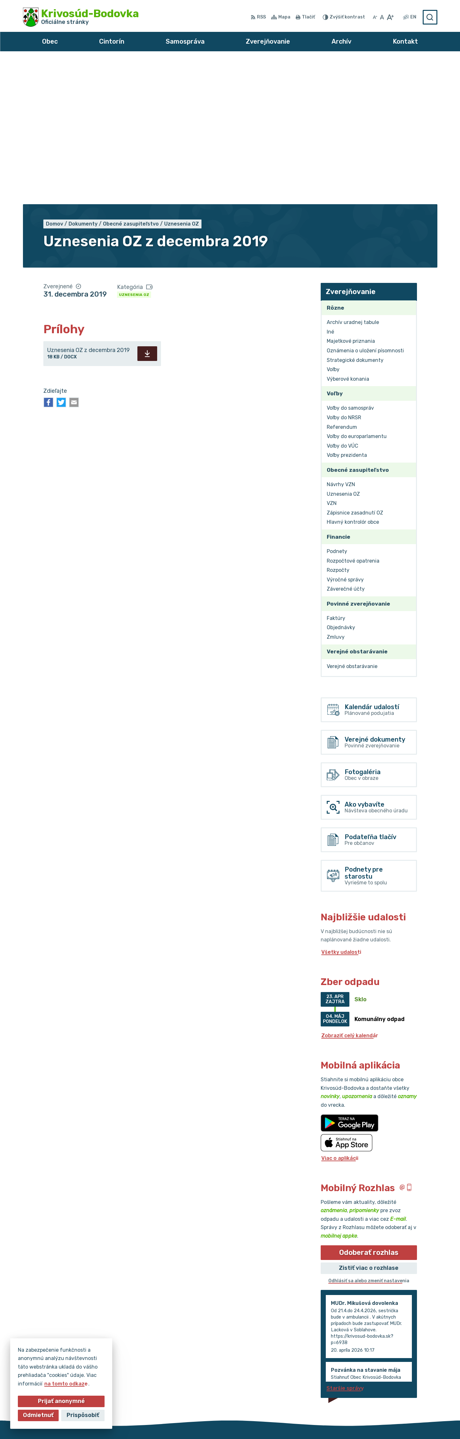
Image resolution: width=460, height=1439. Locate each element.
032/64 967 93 (386, 1380)
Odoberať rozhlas (368, 1108)
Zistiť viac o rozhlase (368, 1124)
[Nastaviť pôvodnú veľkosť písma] (382, 17)
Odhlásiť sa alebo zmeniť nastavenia (368, 1137)
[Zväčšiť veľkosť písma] (390, 17)
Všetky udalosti (341, 808)
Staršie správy (345, 1245)
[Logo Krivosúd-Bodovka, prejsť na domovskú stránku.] (81, 17)
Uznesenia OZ (134, 151)
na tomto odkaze (66, 1384)
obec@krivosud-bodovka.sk (402, 1387)
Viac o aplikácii (339, 1014)
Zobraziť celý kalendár (349, 892)
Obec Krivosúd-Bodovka (318, 1422)
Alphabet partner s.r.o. (212, 1422)
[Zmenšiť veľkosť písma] (374, 17)
